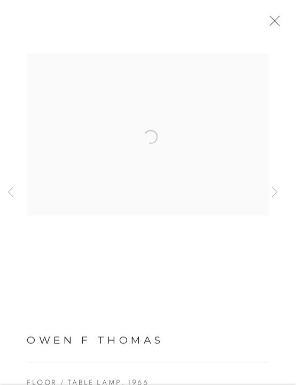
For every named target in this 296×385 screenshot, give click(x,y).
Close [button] (276, 24)
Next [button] (274, 192)
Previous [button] (10, 192)
